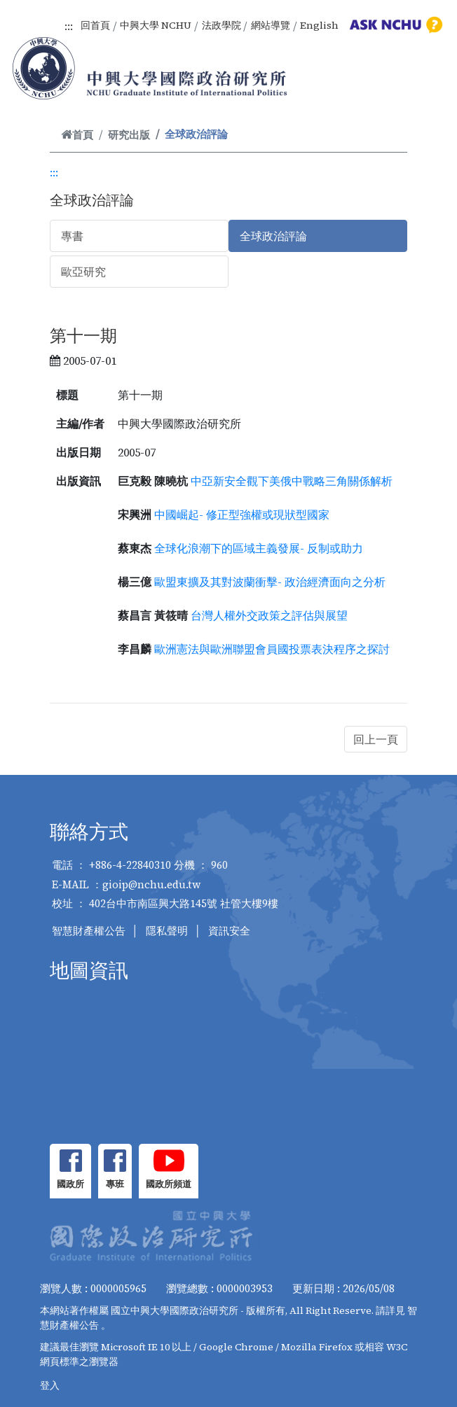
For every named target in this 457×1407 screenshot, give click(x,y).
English (319, 25)
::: (68, 26)
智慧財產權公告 (88, 930)
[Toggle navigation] (427, 84)
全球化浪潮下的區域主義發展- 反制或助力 (258, 548)
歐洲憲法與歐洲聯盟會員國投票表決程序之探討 (272, 649)
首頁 (77, 134)
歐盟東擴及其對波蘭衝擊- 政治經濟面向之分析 (270, 581)
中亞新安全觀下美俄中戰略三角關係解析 (292, 481)
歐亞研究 (83, 271)
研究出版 (129, 134)
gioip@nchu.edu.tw (151, 884)
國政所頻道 (168, 1184)
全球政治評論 (273, 236)
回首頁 (95, 25)
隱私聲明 (167, 930)
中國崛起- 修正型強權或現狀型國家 (241, 514)
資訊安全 (229, 930)
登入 (50, 1385)
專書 (72, 236)
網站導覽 (270, 25)
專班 (115, 1184)
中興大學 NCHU (155, 25)
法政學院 (221, 25)
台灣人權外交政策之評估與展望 (269, 615)
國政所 (70, 1184)
